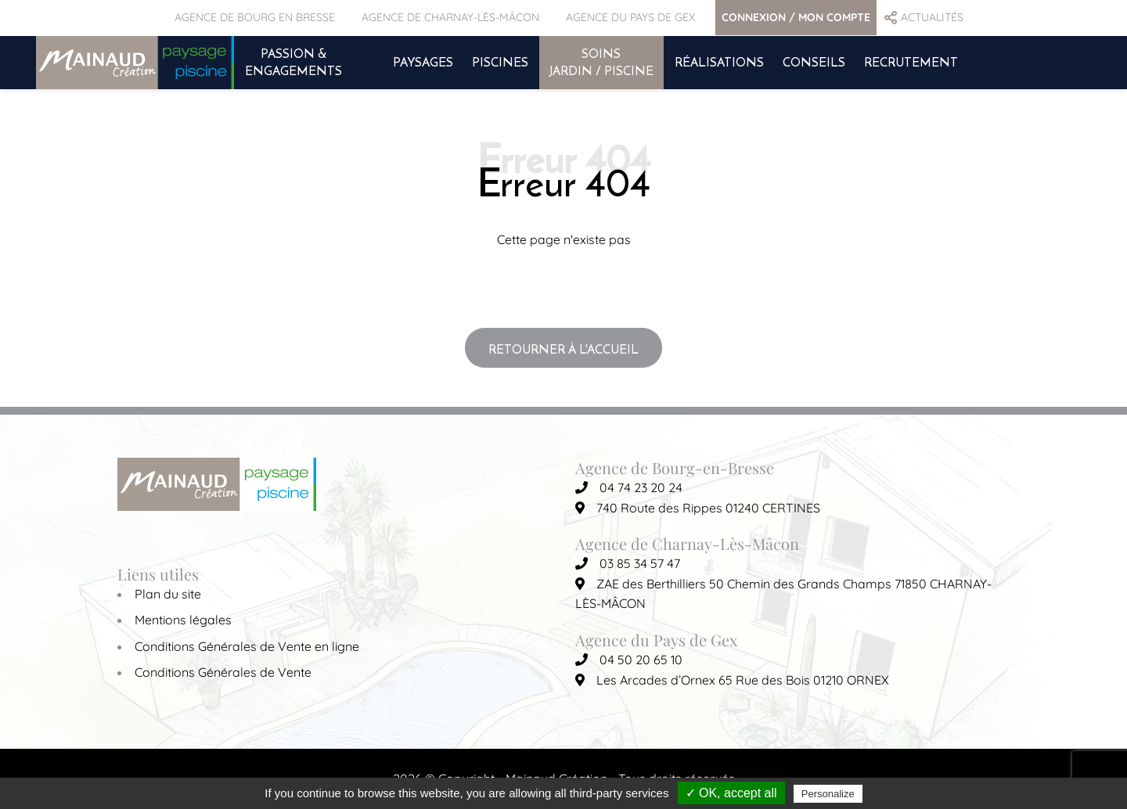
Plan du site (168, 594)
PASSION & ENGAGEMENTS (293, 62)
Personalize (828, 794)
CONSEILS (814, 61)
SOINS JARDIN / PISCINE (601, 62)
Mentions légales (183, 619)
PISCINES (500, 61)
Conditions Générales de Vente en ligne (247, 646)
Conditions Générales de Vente (223, 672)
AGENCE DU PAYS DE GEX (630, 17)
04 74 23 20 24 (628, 487)
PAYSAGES (423, 61)
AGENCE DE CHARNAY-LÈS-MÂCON (450, 17)
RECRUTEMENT (911, 61)
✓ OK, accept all (731, 793)
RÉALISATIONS (719, 61)
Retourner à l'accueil (563, 349)
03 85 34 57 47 (627, 563)
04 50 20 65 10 (628, 659)
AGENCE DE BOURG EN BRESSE (255, 17)
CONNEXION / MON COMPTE (796, 17)
